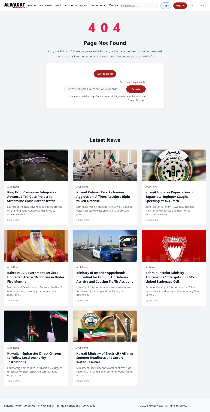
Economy (71, 5)
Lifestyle (113, 5)
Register (180, 5)
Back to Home (105, 74)
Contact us (89, 405)
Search (136, 89)
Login (166, 5)
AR (202, 5)
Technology (97, 5)
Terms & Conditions (68, 405)
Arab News (45, 5)
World (58, 5)
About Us (29, 405)
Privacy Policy (46, 405)
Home (32, 5)
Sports (84, 5)
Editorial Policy (13, 405)
